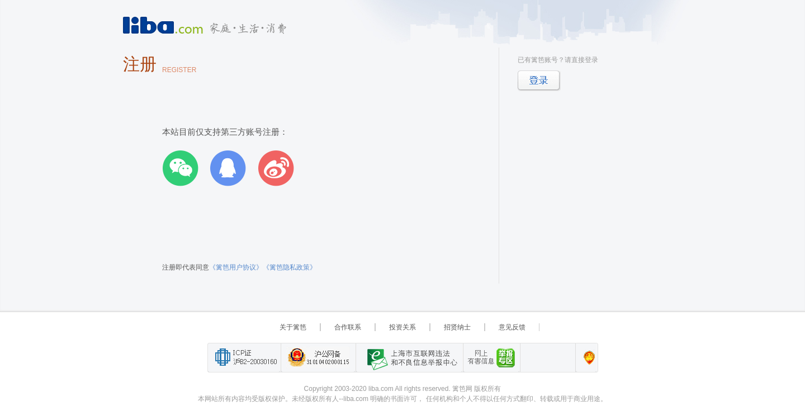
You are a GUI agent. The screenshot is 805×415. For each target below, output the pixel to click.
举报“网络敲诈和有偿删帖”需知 (491, 357)
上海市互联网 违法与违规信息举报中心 (409, 357)
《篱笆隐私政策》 (289, 267)
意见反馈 (512, 327)
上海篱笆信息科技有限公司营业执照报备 (586, 357)
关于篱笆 (293, 327)
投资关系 (402, 327)
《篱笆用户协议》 (236, 267)
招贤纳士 (457, 327)
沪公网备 (318, 357)
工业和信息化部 (244, 357)
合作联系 (347, 327)
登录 (539, 80)
